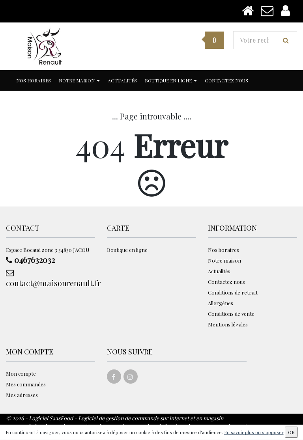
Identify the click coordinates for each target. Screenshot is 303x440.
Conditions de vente (231, 313)
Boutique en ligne (171, 80)
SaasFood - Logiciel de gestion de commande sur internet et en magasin (136, 418)
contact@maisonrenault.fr (50, 278)
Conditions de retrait (233, 292)
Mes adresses (22, 395)
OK (291, 432)
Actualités (122, 80)
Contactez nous (226, 80)
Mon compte (21, 373)
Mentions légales (228, 324)
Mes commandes (26, 384)
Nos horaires (33, 80)
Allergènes (220, 303)
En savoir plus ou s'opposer (254, 432)
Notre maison (79, 80)
